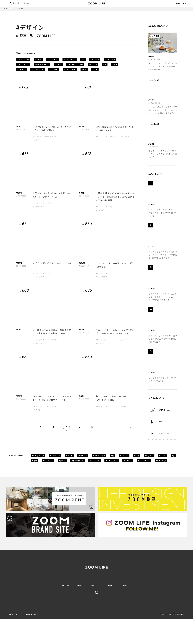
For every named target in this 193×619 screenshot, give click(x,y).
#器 (104, 64)
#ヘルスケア (161, 460)
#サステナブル (23, 64)
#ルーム (58, 64)
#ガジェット (48, 460)
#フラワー (54, 69)
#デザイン (37, 140)
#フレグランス (37, 69)
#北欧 (34, 460)
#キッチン (95, 59)
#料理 (95, 69)
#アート (38, 59)
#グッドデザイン (42, 64)
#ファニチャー (70, 69)
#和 (83, 59)
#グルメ (62, 460)
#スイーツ (21, 69)
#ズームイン (110, 59)
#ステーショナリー (75, 64)
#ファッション (70, 59)
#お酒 (114, 64)
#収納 (84, 69)
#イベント (93, 64)
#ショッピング (23, 59)
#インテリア (53, 59)
